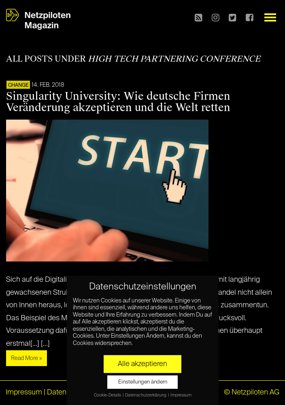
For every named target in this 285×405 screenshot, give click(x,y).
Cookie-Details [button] (108, 395)
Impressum (24, 392)
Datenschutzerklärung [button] (146, 395)
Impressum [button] (180, 395)
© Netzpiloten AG (251, 392)
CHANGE (18, 85)
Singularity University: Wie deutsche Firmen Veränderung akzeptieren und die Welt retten (118, 102)
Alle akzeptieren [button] (142, 364)
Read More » (26, 358)
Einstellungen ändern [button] (142, 382)
